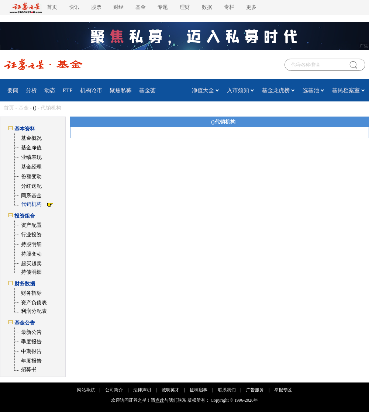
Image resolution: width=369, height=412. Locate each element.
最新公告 (31, 332)
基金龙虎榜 (276, 90)
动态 (49, 90)
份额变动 (31, 176)
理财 (185, 7)
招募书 (29, 369)
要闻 (12, 90)
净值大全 (203, 90)
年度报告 (31, 361)
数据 (207, 7)
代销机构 (31, 204)
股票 (96, 7)
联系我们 (227, 389)
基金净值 (31, 147)
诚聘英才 (170, 389)
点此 (159, 400)
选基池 (311, 90)
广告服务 (255, 389)
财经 (118, 7)
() (34, 108)
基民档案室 (346, 90)
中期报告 (31, 351)
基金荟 (147, 90)
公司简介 (114, 389)
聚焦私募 (121, 90)
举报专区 (283, 389)
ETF (68, 90)
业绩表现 (31, 157)
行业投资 (31, 235)
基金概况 (31, 138)
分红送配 (31, 186)
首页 (52, 7)
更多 (251, 7)
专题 (163, 7)
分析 (31, 90)
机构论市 (91, 90)
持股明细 (31, 244)
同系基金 (31, 195)
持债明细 (31, 272)
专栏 (229, 7)
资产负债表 (34, 302)
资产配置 (31, 225)
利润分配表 (34, 311)
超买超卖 (31, 263)
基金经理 (31, 167)
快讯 (74, 7)
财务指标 (31, 293)
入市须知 (238, 90)
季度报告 (31, 342)
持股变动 (31, 254)
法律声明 (142, 389)
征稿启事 (198, 389)
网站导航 (86, 389)
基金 (140, 7)
